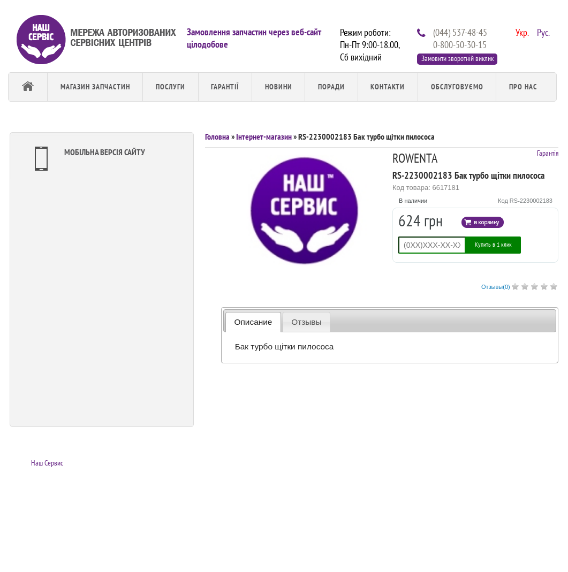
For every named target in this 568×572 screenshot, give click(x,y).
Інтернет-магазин (264, 136)
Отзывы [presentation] (306, 321)
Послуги (170, 86)
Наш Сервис (47, 463)
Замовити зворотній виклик (457, 58)
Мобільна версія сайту (87, 159)
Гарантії (225, 86)
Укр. (521, 31)
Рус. (542, 31)
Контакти (387, 86)
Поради (331, 86)
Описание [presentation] (253, 321)
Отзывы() (495, 287)
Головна (217, 136)
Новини (278, 86)
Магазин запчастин (95, 86)
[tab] (253, 322)
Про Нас (523, 86)
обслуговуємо (457, 86)
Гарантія (547, 153)
